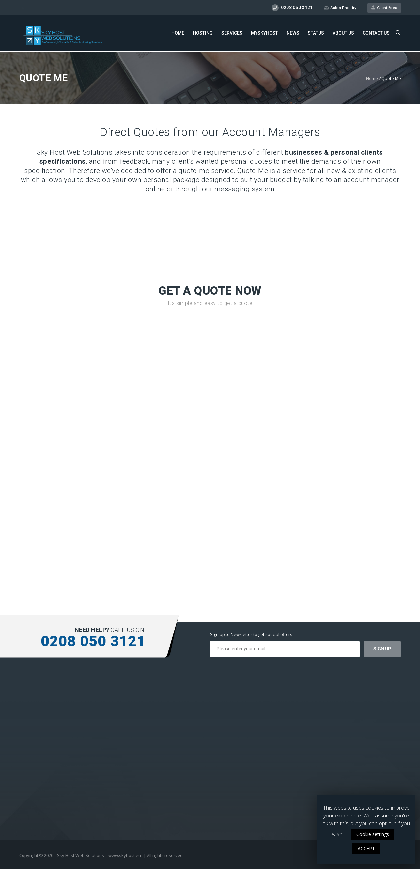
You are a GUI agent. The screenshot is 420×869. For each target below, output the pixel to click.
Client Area (384, 7)
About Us (343, 33)
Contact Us (376, 33)
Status (316, 33)
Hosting (203, 33)
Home (177, 33)
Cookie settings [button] (372, 834)
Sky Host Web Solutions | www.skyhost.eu (99, 855)
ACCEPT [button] (366, 849)
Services (231, 33)
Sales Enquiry (340, 7)
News (293, 33)
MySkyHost (264, 33)
